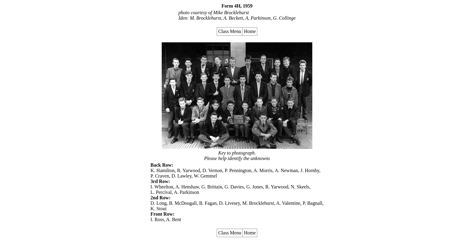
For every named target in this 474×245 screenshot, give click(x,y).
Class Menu (229, 31)
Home (250, 31)
